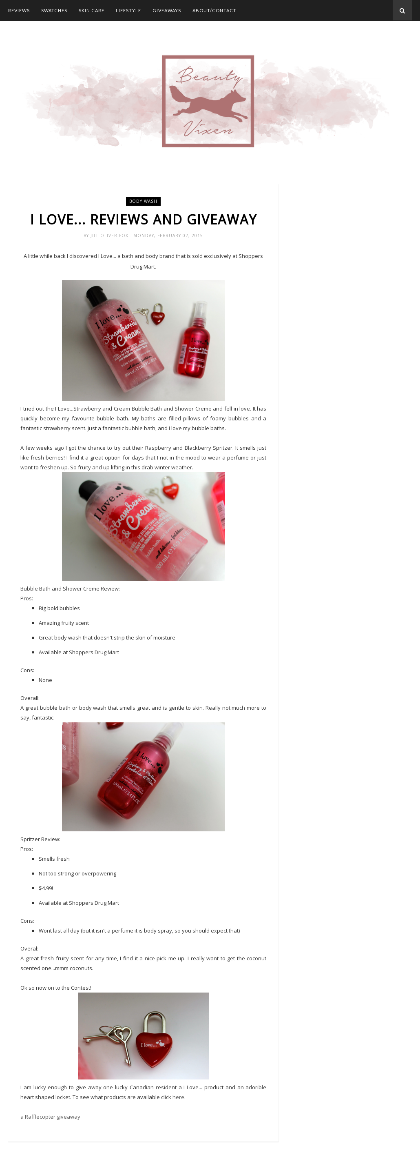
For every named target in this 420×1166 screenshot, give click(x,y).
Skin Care (91, 10)
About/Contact (214, 10)
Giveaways (167, 10)
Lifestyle (128, 10)
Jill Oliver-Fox (110, 235)
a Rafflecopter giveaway (50, 1116)
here (178, 1097)
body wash (143, 201)
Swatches (54, 10)
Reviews (19, 10)
